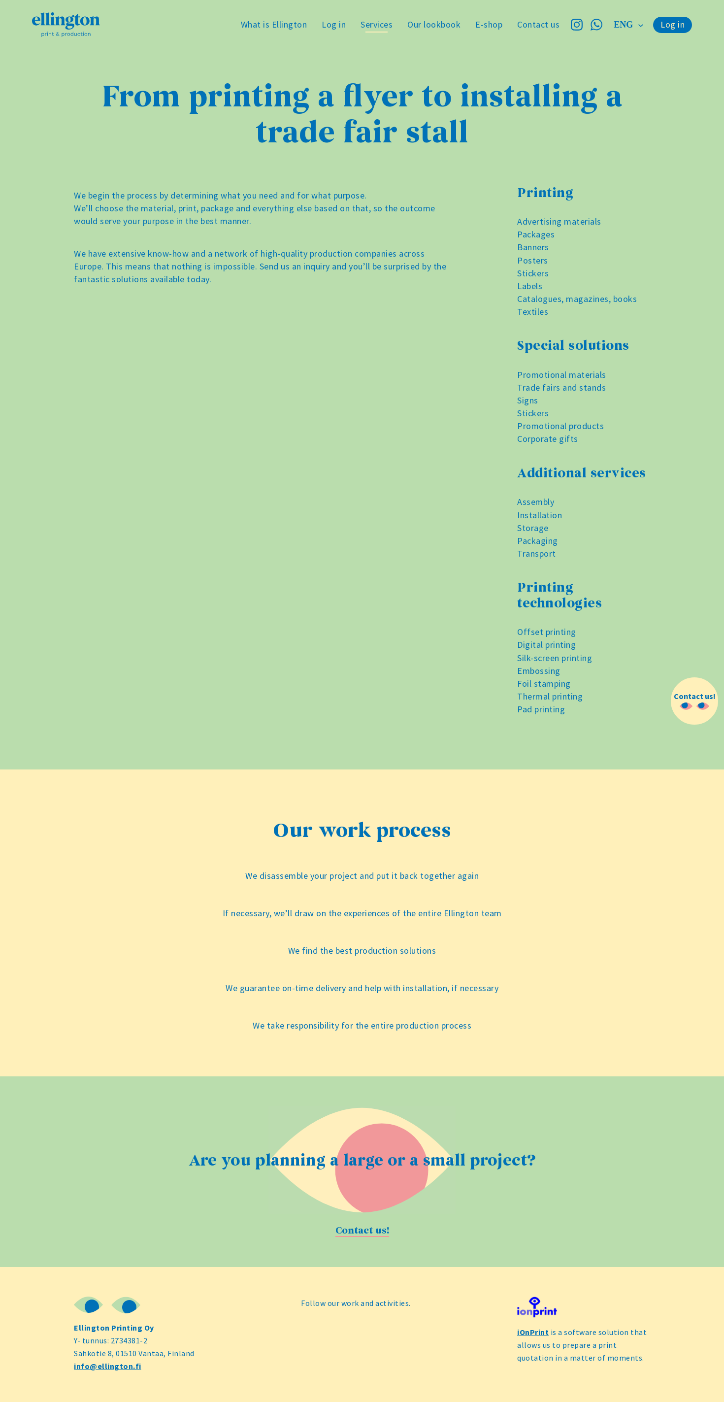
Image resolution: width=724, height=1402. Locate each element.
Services (377, 24)
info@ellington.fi (107, 1366)
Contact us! (362, 1230)
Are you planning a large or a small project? (362, 1160)
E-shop (488, 24)
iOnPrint (533, 1332)
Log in (334, 24)
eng (624, 25)
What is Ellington (274, 24)
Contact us (538, 24)
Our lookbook (434, 24)
